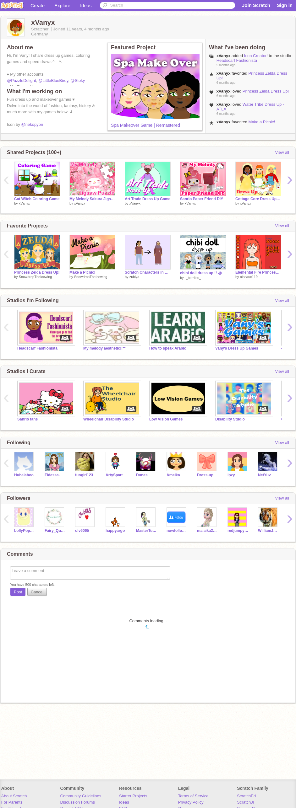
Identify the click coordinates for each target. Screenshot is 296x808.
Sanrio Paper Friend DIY (201, 199)
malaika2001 (207, 530)
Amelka (173, 475)
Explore (62, 5)
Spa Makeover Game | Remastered (145, 125)
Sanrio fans (27, 419)
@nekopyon (32, 124)
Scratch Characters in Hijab (148, 272)
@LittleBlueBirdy (53, 80)
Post (18, 592)
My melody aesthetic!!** (104, 348)
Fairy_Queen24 (55, 530)
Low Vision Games (166, 419)
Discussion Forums (77, 802)
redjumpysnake (238, 530)
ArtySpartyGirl (116, 475)
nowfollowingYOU (177, 530)
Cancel (37, 592)
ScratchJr (245, 802)
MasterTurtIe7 (146, 530)
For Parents (12, 802)
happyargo (115, 530)
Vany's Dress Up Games (236, 348)
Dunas (142, 475)
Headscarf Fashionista (237, 60)
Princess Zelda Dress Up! (266, 91)
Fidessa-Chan (55, 475)
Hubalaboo (24, 475)
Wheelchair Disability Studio (108, 419)
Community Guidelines (80, 796)
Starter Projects (133, 796)
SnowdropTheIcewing (35, 277)
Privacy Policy (191, 802)
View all (282, 152)
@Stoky (78, 80)
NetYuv (264, 475)
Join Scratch (256, 5)
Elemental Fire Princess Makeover (258, 272)
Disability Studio (230, 419)
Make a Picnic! (262, 122)
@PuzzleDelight (21, 80)
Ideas (86, 5)
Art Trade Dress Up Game (147, 199)
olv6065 (82, 530)
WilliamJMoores (268, 530)
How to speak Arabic (167, 348)
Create (37, 5)
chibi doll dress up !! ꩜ (201, 273)
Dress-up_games (207, 475)
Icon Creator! (256, 55)
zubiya (134, 277)
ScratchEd (246, 796)
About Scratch (14, 796)
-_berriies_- (193, 278)
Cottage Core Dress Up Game (258, 199)
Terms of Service (193, 796)
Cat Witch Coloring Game (36, 199)
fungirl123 (84, 475)
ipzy (231, 475)
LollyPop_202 (24, 530)
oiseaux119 (249, 277)
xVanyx (224, 55)
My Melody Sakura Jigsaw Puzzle (92, 199)
